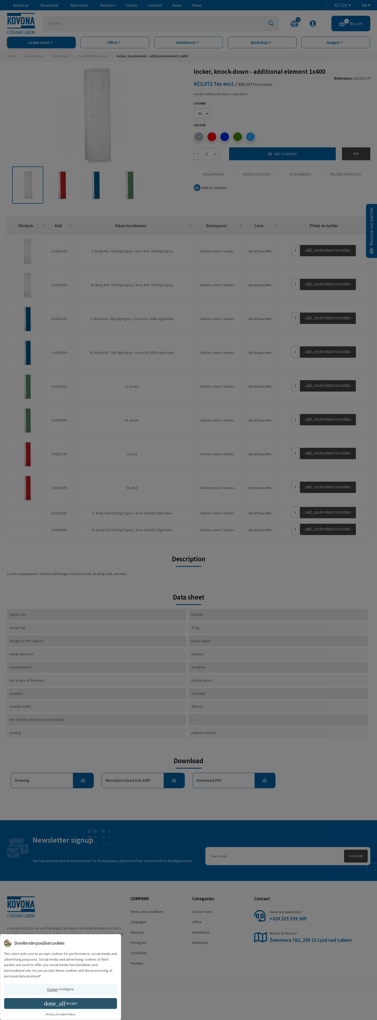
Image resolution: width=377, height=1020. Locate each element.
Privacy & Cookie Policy (61, 1014)
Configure (60, 989)
